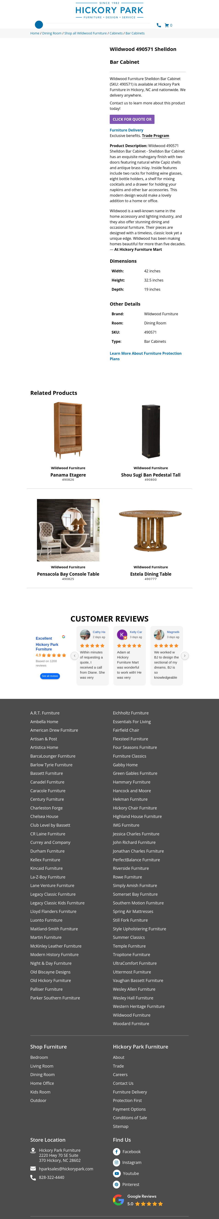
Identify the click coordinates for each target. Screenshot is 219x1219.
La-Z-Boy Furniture (48, 878)
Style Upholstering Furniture (140, 931)
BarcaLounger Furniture (53, 756)
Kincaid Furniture (46, 870)
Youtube (131, 1177)
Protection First (127, 1104)
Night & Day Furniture (51, 965)
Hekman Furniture (130, 800)
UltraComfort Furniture (135, 965)
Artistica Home (44, 747)
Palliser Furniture (46, 992)
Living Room (42, 1069)
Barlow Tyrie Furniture (51, 765)
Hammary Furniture (132, 782)
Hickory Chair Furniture (135, 809)
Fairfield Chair (126, 730)
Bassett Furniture (47, 774)
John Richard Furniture (134, 843)
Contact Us (123, 1086)
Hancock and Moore (132, 791)
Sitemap (121, 1130)
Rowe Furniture (128, 878)
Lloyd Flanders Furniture (53, 913)
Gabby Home (125, 765)
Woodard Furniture (131, 1026)
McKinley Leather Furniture (56, 948)
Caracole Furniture (48, 791)
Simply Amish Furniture (135, 887)
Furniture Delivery (126, 130)
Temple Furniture (129, 948)
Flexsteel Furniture (131, 739)
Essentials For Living (132, 721)
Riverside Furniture (131, 870)
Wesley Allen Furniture (134, 992)
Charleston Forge (46, 809)
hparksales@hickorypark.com (67, 1173)
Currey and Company (50, 843)
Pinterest (131, 1188)
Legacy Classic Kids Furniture (58, 904)
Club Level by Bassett (50, 826)
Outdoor (38, 1104)
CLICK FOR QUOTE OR (132, 119)
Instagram (132, 1166)
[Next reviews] (185, 656)
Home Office (42, 1086)
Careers (120, 1078)
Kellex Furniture (45, 861)
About (119, 1060)
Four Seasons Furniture (135, 747)
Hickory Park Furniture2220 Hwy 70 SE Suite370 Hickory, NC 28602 (60, 1160)
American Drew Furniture (54, 730)
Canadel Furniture (47, 782)
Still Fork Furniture (130, 922)
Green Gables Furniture (135, 774)
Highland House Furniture (138, 817)
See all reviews (50, 676)
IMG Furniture (126, 826)
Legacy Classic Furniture (53, 896)
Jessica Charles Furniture (136, 835)
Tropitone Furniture (132, 957)
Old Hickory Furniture (51, 983)
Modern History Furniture (54, 957)
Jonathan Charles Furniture (139, 852)
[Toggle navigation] (39, 25)
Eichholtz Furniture (131, 713)
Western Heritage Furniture (139, 1009)
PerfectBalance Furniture (137, 861)
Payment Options (129, 1113)
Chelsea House (44, 817)
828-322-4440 (52, 1182)
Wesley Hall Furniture (133, 1000)
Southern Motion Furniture (139, 904)
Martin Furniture (46, 939)
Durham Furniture (47, 852)
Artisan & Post (43, 739)
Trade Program (155, 135)
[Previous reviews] (75, 656)
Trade (118, 1069)
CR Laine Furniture (48, 835)
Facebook (132, 1155)
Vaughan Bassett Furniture (138, 983)
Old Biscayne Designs (50, 974)
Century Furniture (47, 800)
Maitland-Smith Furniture (54, 931)
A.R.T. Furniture (45, 713)
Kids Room (40, 1095)
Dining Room (42, 1078)
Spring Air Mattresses (133, 913)
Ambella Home (44, 721)
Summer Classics (129, 939)
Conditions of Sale (130, 1121)
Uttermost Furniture (132, 974)
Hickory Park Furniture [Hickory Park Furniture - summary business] (47, 647)
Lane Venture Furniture (52, 887)
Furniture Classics (130, 756)
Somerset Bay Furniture (135, 896)
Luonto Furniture (46, 922)
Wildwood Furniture (68, 468)
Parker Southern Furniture (55, 1000)
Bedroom (39, 1060)
